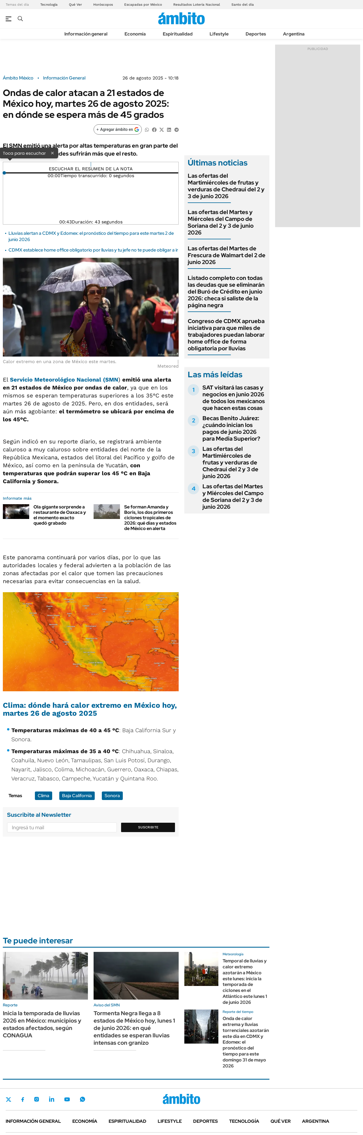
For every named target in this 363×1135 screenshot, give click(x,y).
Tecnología (49, 5)
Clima (43, 796)
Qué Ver (75, 5)
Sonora (112, 796)
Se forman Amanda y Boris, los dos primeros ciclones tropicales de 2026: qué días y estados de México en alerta (150, 518)
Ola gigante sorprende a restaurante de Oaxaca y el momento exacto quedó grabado (59, 515)
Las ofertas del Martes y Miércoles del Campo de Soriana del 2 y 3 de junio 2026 (221, 222)
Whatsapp (82, 1099)
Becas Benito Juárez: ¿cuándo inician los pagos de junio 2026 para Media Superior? (231, 428)
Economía (135, 34)
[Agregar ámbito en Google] (118, 129)
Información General (64, 78)
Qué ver (281, 1121)
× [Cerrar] (52, 152)
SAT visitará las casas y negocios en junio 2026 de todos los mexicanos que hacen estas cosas (233, 398)
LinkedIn (51, 1099)
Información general (85, 34)
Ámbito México (18, 78)
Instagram (36, 1099)
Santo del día (242, 5)
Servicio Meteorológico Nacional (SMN (64, 379)
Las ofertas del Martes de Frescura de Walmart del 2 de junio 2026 (226, 255)
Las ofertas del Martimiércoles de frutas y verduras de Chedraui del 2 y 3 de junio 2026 (226, 186)
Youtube (67, 1099)
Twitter (8, 1099)
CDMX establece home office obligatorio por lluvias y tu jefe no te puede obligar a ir (93, 250)
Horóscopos (103, 5)
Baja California (77, 796)
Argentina (294, 34)
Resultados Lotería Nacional (196, 5)
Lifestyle (219, 34)
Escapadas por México (143, 5)
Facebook (22, 1099)
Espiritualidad (178, 34)
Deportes (256, 34)
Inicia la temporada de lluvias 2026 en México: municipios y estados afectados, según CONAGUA (42, 1024)
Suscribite (148, 827)
